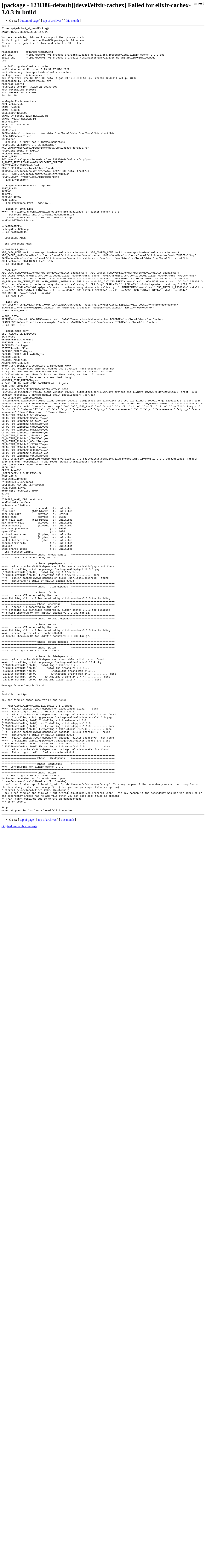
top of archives (52, 20)
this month (72, 20)
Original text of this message (19, 981)
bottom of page (29, 20)
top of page (27, 974)
